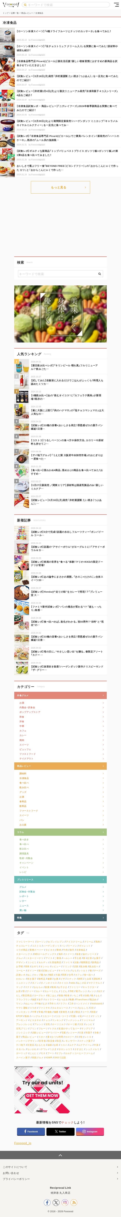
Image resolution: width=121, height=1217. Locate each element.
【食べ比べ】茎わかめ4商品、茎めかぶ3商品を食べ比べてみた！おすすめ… (67, 471)
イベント (24, 867)
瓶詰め (93, 999)
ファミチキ (44, 1007)
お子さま (62, 987)
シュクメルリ (92, 1049)
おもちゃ (38, 987)
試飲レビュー (39, 1032)
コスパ (63, 1044)
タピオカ (50, 949)
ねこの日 (81, 982)
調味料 (22, 773)
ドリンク (67, 966)
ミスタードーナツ (34, 958)
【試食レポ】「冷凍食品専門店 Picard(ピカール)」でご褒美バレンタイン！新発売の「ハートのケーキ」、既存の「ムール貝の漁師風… (68, 138)
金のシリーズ (90, 954)
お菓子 (97, 958)
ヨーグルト (40, 995)
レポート (24, 896)
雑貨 (34, 999)
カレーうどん (51, 991)
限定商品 (27, 995)
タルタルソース (60, 1007)
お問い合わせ (11, 1173)
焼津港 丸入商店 (60, 1192)
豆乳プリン (22, 1028)
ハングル (35, 1016)
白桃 (87, 995)
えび (45, 1003)
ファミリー (75, 987)
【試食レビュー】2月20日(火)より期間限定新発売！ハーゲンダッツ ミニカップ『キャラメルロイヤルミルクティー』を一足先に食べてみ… (67, 123)
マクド (28, 987)
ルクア (72, 1044)
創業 (47, 987)
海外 (60, 954)
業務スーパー (37, 949)
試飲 (76, 966)
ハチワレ (43, 1049)
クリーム (88, 941)
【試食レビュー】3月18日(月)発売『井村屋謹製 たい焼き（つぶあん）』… (66, 501)
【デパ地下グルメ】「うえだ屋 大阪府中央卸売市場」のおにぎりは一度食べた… (67, 456)
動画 (27, 1016)
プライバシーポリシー (16, 1179)
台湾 (71, 974)
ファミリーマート (25, 941)
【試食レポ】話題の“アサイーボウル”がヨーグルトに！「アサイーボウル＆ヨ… (68, 548)
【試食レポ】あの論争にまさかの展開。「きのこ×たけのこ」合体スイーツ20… (67, 578)
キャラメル (64, 970)
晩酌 (72, 999)
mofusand (97, 1003)
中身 (96, 1044)
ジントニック (23, 1032)
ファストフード (27, 754)
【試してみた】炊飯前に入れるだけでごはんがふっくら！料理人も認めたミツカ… (67, 382)
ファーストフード (28, 810)
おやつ (34, 966)
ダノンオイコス (49, 982)
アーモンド (22, 1020)
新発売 (63, 1011)
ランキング (58, 1020)
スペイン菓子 (23, 1057)
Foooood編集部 (38, 39)
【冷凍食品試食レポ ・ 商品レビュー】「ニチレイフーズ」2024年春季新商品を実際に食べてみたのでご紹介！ (67, 108)
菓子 (18, 1036)
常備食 (48, 1011)
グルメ (22, 887)
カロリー (69, 1036)
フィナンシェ (72, 1020)
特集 (19, 917)
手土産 (77, 958)
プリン (33, 1028)
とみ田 (88, 978)
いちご (74, 995)
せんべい (29, 1003)
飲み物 (83, 966)
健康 (49, 978)
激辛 (72, 949)
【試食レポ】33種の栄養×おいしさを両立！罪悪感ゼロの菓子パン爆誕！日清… (67, 426)
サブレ (59, 1053)
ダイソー (31, 970)
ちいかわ (31, 1049)
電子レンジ (81, 991)
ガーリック (22, 1053)
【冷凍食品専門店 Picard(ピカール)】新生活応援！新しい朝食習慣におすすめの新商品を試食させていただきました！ (67, 63)
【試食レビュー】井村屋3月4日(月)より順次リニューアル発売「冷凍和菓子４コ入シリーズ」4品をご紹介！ (67, 93)
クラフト (62, 1003)
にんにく (34, 1053)
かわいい (20, 978)
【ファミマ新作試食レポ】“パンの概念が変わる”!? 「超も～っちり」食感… (66, 608)
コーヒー (20, 970)
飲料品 (22, 806)
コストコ (36, 945)
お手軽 (19, 966)
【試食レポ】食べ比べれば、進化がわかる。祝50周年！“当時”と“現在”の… (67, 623)
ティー (30, 991)
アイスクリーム (74, 941)
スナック (71, 978)
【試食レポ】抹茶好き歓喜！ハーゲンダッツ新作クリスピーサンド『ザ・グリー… (67, 668)
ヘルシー (67, 958)
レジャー (72, 1032)
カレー (22, 735)
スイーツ (24, 744)
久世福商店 (55, 962)
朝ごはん (52, 995)
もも (97, 995)
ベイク (87, 1016)
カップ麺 (38, 974)
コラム (20, 832)
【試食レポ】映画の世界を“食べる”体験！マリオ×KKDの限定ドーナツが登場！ (67, 563)
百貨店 (30, 1044)
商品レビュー (24, 766)
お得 (56, 1044)
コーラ (85, 1011)
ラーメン (72, 945)
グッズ (22, 792)
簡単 (27, 966)
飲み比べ (24, 787)
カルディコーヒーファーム (79, 1053)
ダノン (35, 982)
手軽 (71, 991)
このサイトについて (15, 1167)
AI (77, 1036)
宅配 (63, 1032)
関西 (64, 974)
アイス (49, 958)
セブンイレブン (56, 941)
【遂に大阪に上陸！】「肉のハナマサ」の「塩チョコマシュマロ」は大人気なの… (67, 411)
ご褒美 (57, 958)
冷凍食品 (24, 778)
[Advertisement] (60, 225)
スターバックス (24, 954)
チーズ (97, 970)
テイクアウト (26, 758)
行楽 (81, 1032)
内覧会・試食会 (27, 707)
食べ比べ (24, 782)
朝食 (60, 995)
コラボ (33, 1007)
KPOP (19, 1016)
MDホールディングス (45, 954)
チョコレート (23, 945)
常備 (40, 1011)
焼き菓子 (31, 978)
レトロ (88, 1036)
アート (50, 1053)
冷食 (96, 1032)
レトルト (83, 970)
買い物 (22, 910)
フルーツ (43, 1028)
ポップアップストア (29, 712)
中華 (21, 726)
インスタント (23, 1011)
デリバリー (53, 1032)
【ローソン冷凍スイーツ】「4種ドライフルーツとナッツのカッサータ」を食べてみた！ (64, 31)
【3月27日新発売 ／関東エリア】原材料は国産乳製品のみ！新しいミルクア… (67, 486)
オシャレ (45, 966)
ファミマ (67, 962)
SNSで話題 (60, 1057)
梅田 (51, 974)
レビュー (56, 966)
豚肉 (59, 949)
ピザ (62, 978)
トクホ (53, 1028)
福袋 (49, 1044)
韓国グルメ (38, 1057)
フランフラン (23, 999)
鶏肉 (97, 941)
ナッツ (96, 1016)
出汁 (100, 991)
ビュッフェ (25, 749)
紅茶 (89, 958)
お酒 (21, 702)
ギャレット (85, 945)
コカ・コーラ (62, 1016)
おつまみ (63, 999)
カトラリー (51, 999)
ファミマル (87, 1020)
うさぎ (53, 1049)
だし (18, 995)
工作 (71, 1003)
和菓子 (89, 1032)
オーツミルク (59, 1024)
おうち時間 (57, 1036)
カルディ (43, 962)
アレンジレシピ (24, 1024)
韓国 (93, 1011)
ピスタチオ (35, 1020)
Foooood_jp (22, 1143)
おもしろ (83, 1007)
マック (19, 987)
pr (46, 974)
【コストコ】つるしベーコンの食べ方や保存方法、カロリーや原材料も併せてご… (67, 441)
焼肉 (21, 740)
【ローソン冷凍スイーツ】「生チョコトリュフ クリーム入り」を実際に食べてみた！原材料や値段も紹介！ (67, 48)
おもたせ (40, 1044)
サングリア (87, 1028)
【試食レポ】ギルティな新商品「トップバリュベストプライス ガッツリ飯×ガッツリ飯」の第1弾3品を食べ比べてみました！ (67, 153)
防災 (59, 1040)
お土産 (22, 824)
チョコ (46, 1020)
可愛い (74, 1016)
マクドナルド (95, 982)
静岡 (80, 978)
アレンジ (38, 1024)
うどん (63, 991)
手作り (52, 1003)
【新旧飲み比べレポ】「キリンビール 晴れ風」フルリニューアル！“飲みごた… (64, 367)
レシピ (22, 872)
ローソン (41, 941)
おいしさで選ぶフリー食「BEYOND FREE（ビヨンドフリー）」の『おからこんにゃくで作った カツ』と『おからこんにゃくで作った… (67, 168)
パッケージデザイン (26, 1040)
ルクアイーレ (85, 1044)
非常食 (42, 1040)
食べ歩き (24, 839)
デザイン (20, 962)
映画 (53, 987)
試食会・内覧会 (27, 891)
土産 (71, 1011)
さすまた (79, 1049)
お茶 (18, 991)
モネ (43, 1053)
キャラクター (90, 987)
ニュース (24, 905)
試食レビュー (50, 970)
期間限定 (85, 962)
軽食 (67, 995)
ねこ (29, 974)
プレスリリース (25, 879)
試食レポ (20, 974)
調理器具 (24, 853)
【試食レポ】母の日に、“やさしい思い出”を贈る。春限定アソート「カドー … (67, 653)
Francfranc (82, 999)
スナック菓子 (86, 1040)
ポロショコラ (65, 1049)
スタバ (42, 1036)
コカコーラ (48, 1016)
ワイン (19, 1003)
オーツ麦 (72, 1024)
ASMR (49, 1057)
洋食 (21, 721)
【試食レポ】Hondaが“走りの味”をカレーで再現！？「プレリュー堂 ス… (66, 593)
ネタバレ (20, 1049)
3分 (92, 1007)
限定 (78, 1011)
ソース (73, 1007)
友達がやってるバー (68, 1028)
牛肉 (65, 949)
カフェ (22, 730)
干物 (38, 1003)
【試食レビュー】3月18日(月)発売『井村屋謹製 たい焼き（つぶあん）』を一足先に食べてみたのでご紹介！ (67, 78)
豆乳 (48, 1024)
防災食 (51, 1040)
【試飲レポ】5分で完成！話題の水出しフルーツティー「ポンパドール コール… (67, 533)
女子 (40, 999)
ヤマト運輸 (22, 1007)
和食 (21, 716)
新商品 (95, 962)
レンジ (92, 991)
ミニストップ (23, 982)
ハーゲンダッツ (51, 945)
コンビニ (31, 962)
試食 (76, 962)
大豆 (81, 1024)
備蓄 (56, 1011)
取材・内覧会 (26, 858)
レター (22, 900)
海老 (78, 954)
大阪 (58, 974)
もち (74, 970)
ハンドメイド (83, 1003)
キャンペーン (26, 862)
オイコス (63, 982)
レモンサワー (70, 1040)
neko (72, 982)
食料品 (22, 801)
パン (21, 820)
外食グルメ (23, 695)
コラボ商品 (22, 949)
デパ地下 (20, 1044)
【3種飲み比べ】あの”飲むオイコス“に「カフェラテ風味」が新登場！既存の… (66, 396)
